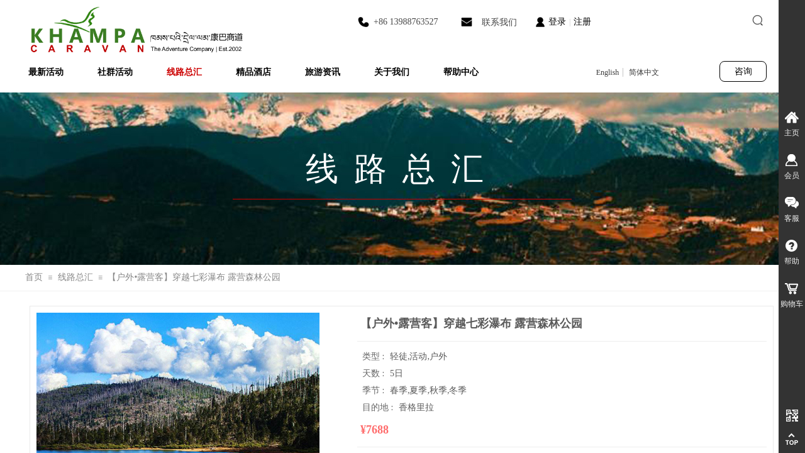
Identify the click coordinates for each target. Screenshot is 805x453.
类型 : (374, 356)
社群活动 (115, 72)
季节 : (374, 390)
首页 (34, 277)
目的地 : (379, 407)
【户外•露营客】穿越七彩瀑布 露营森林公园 (194, 277)
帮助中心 (461, 72)
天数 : (374, 373)
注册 (582, 21)
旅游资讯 (322, 72)
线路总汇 (184, 72)
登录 (557, 21)
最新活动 (46, 72)
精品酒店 (253, 72)
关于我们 (391, 72)
